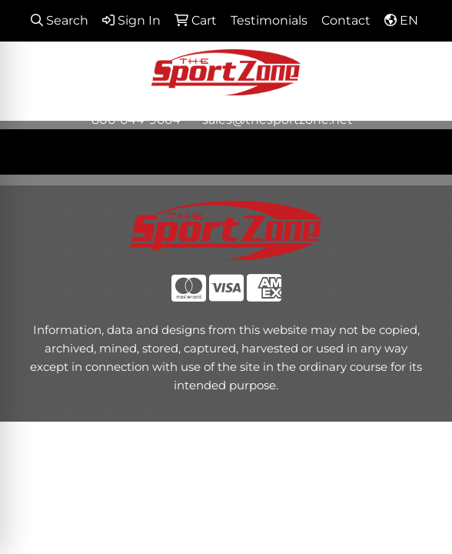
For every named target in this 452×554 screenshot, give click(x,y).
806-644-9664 (136, 119)
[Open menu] (421, 151)
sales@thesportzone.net (277, 119)
